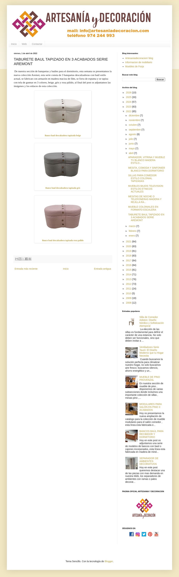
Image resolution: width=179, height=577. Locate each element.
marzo (132, 226)
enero (132, 235)
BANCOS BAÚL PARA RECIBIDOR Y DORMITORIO (151, 434)
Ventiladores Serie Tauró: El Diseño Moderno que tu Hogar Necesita (151, 351)
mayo (132, 148)
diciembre (134, 115)
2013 (129, 279)
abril (131, 153)
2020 (129, 246)
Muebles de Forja (134, 66)
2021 (129, 241)
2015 (129, 269)
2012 (129, 284)
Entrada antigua (102, 268)
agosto (133, 134)
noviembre (135, 120)
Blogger (109, 561)
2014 (129, 274)
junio (131, 143)
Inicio (14, 44)
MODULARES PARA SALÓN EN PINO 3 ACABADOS (150, 407)
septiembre (135, 129)
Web (24, 44)
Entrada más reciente (26, 268)
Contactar (37, 44)
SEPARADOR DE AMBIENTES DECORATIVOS (148, 461)
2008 (129, 302)
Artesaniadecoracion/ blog (139, 58)
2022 (129, 111)
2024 (129, 101)
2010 (129, 293)
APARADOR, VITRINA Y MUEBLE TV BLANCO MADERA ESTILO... (146, 160)
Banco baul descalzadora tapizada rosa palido (62, 240)
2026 (129, 92)
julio (131, 139)
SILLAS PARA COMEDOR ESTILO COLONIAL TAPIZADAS (142, 178)
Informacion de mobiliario (138, 62)
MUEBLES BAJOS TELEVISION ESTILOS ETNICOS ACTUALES (145, 189)
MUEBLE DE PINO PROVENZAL (149, 378)
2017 (129, 260)
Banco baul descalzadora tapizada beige (63, 135)
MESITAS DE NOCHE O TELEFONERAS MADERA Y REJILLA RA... (144, 199)
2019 (129, 251)
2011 (129, 288)
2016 (129, 265)
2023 (129, 106)
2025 (129, 97)
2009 (129, 298)
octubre (133, 124)
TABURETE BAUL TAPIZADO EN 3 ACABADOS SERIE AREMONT (146, 217)
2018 (129, 255)
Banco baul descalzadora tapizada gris (62, 188)
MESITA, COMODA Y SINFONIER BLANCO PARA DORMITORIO (146, 169)
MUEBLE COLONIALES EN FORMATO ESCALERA (143, 208)
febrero (133, 231)
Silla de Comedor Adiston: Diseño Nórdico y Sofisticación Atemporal (151, 321)
